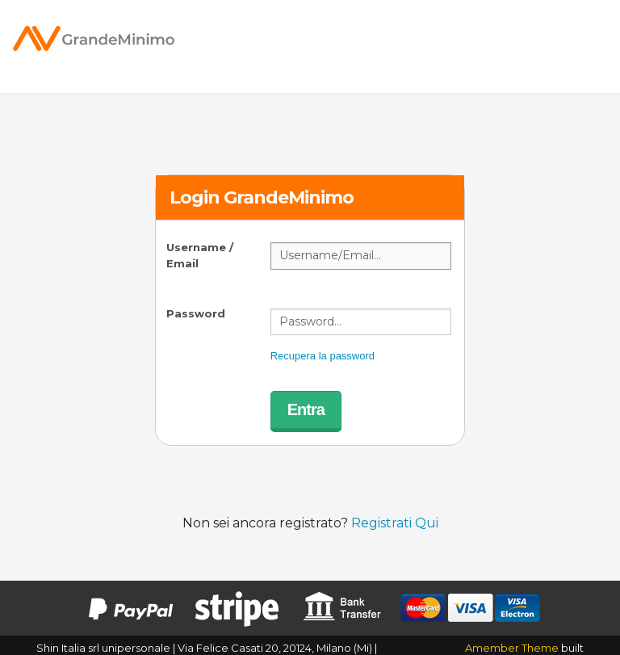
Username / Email (199, 255)
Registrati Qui (394, 523)
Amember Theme (512, 647)
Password (195, 313)
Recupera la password (322, 356)
